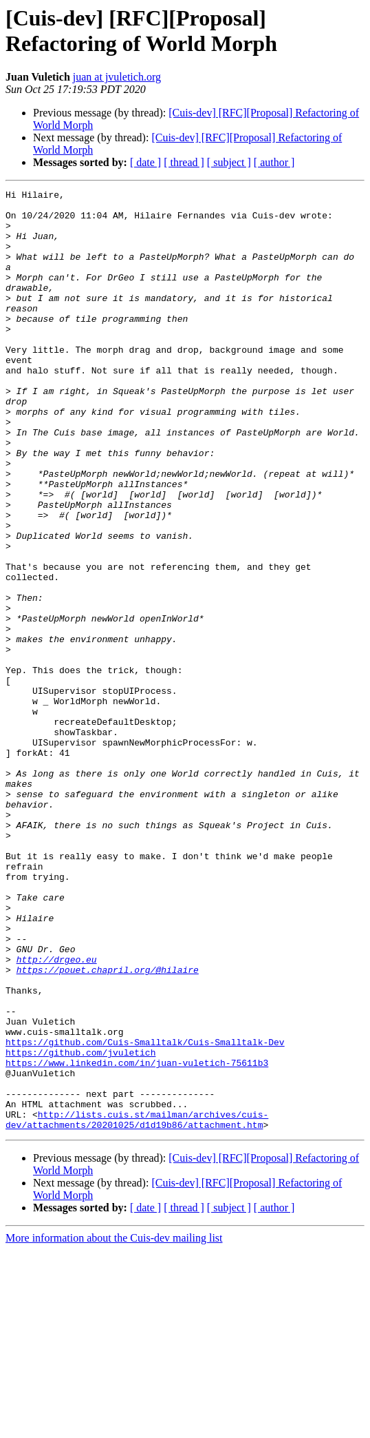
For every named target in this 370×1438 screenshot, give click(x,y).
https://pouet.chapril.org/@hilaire (108, 1126)
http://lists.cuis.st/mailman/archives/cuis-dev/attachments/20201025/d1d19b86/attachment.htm (137, 1306)
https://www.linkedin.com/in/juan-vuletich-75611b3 (137, 1238)
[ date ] (145, 162)
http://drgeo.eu (57, 1114)
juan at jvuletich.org (117, 77)
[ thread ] (184, 162)
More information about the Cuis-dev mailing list (114, 1426)
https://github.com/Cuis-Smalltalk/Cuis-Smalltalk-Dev (145, 1213)
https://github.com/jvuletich (80, 1226)
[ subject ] (229, 162)
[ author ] (274, 162)
